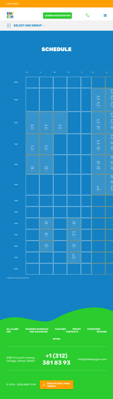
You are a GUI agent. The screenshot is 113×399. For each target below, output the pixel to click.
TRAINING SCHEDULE (36, 329)
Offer (56, 339)
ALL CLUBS (12, 329)
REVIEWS (102, 331)
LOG (8, 331)
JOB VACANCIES (38, 331)
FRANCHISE (93, 329)
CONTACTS (72, 331)
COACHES (60, 329)
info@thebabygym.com (92, 359)
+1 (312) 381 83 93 (56, 359)
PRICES (77, 329)
